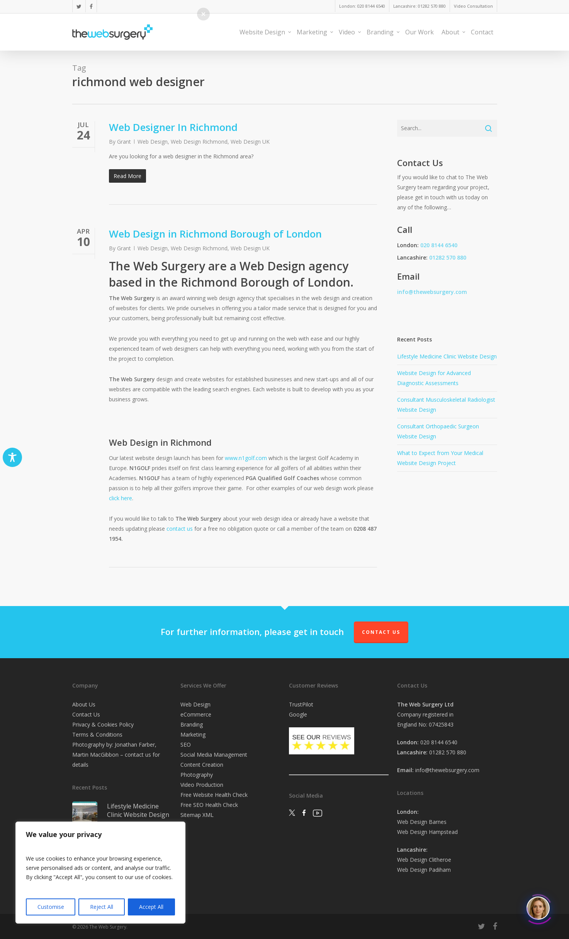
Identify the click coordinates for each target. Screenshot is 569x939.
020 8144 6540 (438, 245)
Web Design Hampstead (427, 831)
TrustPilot (301, 704)
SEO (185, 744)
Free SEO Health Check (209, 804)
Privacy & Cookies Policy (103, 724)
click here (120, 498)
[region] (100, 873)
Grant (124, 141)
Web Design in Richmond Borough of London (215, 234)
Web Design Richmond (199, 141)
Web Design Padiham (424, 869)
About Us (83, 704)
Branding (191, 724)
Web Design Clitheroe (424, 859)
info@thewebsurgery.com (432, 291)
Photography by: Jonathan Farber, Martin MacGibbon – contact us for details (116, 754)
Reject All (101, 906)
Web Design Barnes (422, 821)
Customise (50, 906)
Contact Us (381, 632)
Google (298, 714)
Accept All (151, 906)
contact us (179, 528)
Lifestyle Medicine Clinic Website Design (447, 356)
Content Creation (201, 764)
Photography (196, 774)
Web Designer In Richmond (173, 127)
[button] (203, 14)
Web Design (153, 141)
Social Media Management (213, 754)
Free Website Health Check (214, 794)
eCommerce (195, 714)
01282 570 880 (447, 257)
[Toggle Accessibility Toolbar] (12, 457)
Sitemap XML (197, 814)
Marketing (193, 734)
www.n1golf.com (246, 458)
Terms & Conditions (97, 734)
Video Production (201, 784)
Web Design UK (250, 141)
